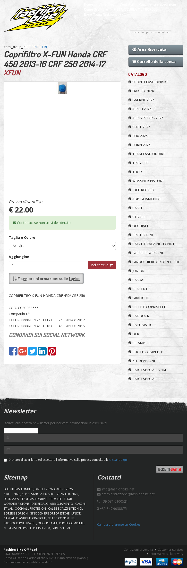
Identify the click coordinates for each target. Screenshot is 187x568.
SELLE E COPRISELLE (147, 306)
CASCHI (136, 207)
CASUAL (136, 279)
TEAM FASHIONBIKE (146, 153)
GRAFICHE (138, 297)
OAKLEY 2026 (141, 91)
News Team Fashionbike (102, 14)
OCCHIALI (138, 225)
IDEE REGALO (141, 189)
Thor (135, 171)
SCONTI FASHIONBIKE (148, 82)
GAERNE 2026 (141, 100)
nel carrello (102, 265)
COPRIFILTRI (36, 46)
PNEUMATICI (140, 324)
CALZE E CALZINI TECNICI (151, 243)
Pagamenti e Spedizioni (157, 4)
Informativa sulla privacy (166, 554)
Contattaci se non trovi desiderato (42, 222)
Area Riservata (149, 49)
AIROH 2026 (140, 108)
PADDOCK (138, 315)
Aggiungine (19, 256)
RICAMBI (137, 342)
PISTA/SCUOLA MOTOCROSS (135, 9)
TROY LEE (138, 162)
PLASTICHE (139, 288)
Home (88, 4)
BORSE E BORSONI (145, 252)
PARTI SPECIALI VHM (147, 369)
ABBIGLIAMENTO (144, 198)
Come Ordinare (96, 9)
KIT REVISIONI (141, 360)
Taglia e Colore (22, 237)
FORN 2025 (139, 144)
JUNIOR (136, 270)
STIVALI (136, 216)
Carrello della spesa (154, 61)
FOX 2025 (138, 135)
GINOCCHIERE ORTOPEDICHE (154, 261)
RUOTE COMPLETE (145, 351)
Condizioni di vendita (138, 550)
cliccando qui (118, 460)
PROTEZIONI (140, 234)
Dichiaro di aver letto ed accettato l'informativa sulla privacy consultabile (66, 460)
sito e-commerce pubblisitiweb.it (28, 562)
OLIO (134, 333)
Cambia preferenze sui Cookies (118, 525)
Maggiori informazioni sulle (46, 278)
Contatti (126, 4)
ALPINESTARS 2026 (145, 117)
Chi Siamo (106, 4)
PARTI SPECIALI (142, 378)
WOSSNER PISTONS (146, 180)
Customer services (170, 550)
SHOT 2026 (139, 126)
